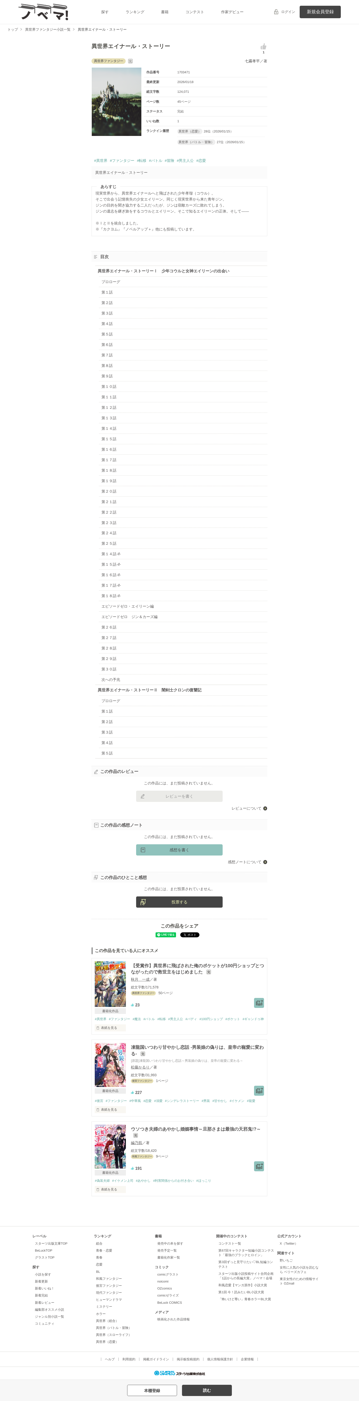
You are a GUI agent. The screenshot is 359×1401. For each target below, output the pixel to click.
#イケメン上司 (122, 1181)
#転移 (141, 160)
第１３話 (108, 418)
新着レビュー (44, 1302)
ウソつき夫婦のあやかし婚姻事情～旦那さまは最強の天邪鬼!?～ (196, 1129)
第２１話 (108, 502)
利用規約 (128, 1359)
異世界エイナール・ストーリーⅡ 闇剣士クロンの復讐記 (149, 690)
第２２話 (108, 512)
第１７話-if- (111, 585)
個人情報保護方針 (220, 1359)
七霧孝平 (252, 61)
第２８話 (108, 648)
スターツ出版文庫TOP (51, 1243)
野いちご (286, 1260)
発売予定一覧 (167, 1250)
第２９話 (108, 658)
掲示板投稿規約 (188, 1359)
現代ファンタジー (109, 1292)
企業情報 (247, 1359)
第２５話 (108, 543)
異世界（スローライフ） (114, 1335)
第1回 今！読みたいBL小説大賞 (241, 1292)
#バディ (191, 1019)
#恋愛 (201, 160)
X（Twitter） (289, 1243)
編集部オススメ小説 (49, 1309)
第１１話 (108, 397)
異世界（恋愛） (107, 1342)
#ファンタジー (122, 160)
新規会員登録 (320, 11)
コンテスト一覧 (229, 1243)
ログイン (288, 12)
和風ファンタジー (109, 1279)
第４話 (107, 324)
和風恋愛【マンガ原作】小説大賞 (242, 1285)
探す (105, 12)
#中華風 (135, 1101)
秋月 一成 (140, 979)
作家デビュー (232, 12)
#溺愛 (158, 1101)
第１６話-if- (111, 575)
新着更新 (41, 1281)
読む (207, 1390)
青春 (99, 1257)
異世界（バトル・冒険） (114, 1328)
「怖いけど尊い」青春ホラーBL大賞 (244, 1299)
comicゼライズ (168, 1295)
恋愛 (99, 1264)
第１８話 (108, 470)
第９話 (107, 376)
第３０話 (108, 669)
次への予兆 (110, 679)
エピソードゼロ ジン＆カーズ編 (129, 617)
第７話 (107, 355)
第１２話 (108, 407)
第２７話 (108, 638)
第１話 (107, 292)
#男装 (206, 1101)
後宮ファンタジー (109, 1286)
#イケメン (237, 1101)
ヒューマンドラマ (109, 1299)
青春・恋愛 (104, 1250)
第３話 (107, 313)
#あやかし (143, 1181)
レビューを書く (179, 796)
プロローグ (110, 282)
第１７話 (108, 460)
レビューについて (247, 808)
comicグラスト (168, 1274)
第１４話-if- (111, 554)
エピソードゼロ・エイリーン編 (127, 606)
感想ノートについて (245, 862)
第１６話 (108, 449)
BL (98, 1272)
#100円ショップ (211, 1019)
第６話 (107, 344)
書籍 (165, 12)
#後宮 (99, 1101)
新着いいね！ (44, 1288)
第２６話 (108, 627)
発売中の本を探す (170, 1243)
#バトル (155, 160)
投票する (179, 902)
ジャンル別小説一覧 (49, 1316)
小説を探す (43, 1274)
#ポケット (232, 1019)
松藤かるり (140, 1067)
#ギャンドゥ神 (253, 1019)
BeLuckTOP (43, 1250)
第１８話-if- (111, 596)
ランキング (135, 12)
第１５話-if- (111, 564)
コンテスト (194, 12)
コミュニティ (44, 1323)
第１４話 (108, 428)
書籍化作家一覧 (168, 1257)
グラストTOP (44, 1257)
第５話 (107, 334)
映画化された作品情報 (173, 1319)
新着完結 (41, 1295)
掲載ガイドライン (156, 1359)
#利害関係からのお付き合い (173, 1181)
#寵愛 (251, 1101)
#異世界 (100, 160)
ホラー (101, 1314)
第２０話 (108, 491)
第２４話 (108, 533)
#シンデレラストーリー (182, 1101)
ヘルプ (110, 1359)
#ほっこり (203, 1181)
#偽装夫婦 (102, 1181)
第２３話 (108, 523)
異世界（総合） (107, 1321)
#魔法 (137, 1019)
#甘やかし (219, 1101)
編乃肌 (136, 1143)
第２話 (107, 303)
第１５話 (108, 439)
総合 (99, 1243)
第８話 (107, 365)
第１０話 (108, 386)
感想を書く (179, 850)
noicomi (163, 1281)
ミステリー (104, 1306)
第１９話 (108, 481)
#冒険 (169, 160)
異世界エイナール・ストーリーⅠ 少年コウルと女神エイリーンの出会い (163, 271)
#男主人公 (185, 160)
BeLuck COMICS (169, 1302)
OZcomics (164, 1288)
